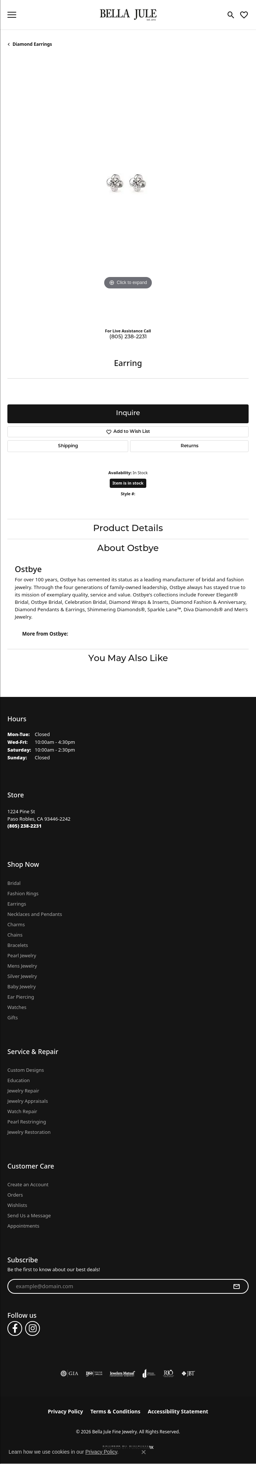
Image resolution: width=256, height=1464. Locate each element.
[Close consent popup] (143, 1452)
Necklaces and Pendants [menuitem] (34, 914)
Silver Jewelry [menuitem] (22, 976)
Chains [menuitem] (15, 934)
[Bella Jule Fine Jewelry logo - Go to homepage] (128, 15)
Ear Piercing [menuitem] (20, 996)
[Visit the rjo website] (168, 1373)
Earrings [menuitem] (16, 903)
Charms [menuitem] (16, 924)
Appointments (23, 1225)
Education (18, 1080)
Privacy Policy (65, 1411)
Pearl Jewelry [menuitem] (21, 955)
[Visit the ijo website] (94, 1373)
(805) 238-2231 (128, 337)
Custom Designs (25, 1070)
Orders (15, 1194)
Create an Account (27, 1184)
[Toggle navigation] (12, 14)
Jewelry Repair (23, 1090)
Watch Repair (22, 1111)
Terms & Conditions (115, 1411)
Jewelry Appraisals (27, 1101)
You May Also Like (128, 658)
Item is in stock (128, 483)
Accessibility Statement (178, 1411)
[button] (231, 14)
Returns (189, 446)
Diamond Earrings (32, 44)
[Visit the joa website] (149, 1373)
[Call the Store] (24, 825)
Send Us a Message (29, 1215)
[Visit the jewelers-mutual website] (122, 1373)
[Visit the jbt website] (188, 1373)
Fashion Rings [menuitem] (22, 893)
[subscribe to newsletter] (236, 1286)
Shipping (68, 446)
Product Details (128, 528)
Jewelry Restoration (29, 1132)
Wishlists (17, 1205)
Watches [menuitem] (16, 1007)
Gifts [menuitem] (12, 1017)
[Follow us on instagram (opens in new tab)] (32, 1328)
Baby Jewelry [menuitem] (21, 986)
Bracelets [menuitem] (17, 945)
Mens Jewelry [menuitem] (22, 965)
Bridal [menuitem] (14, 883)
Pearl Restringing (26, 1121)
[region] (128, 190)
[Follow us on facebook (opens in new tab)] (14, 1328)
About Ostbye (128, 548)
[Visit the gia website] (69, 1373)
